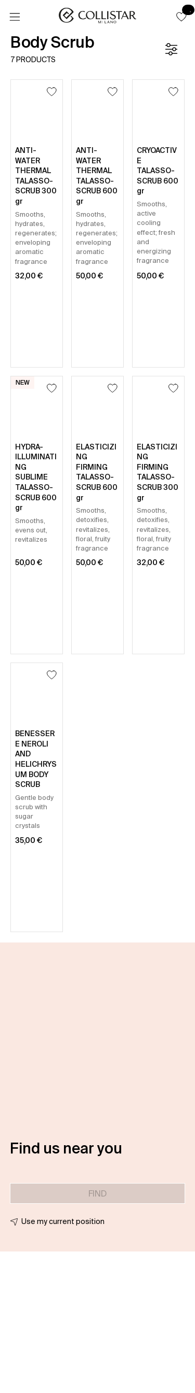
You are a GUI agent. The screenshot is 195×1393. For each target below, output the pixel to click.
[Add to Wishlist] (51, 91)
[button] (181, 16)
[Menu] (14, 17)
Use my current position (63, 1221)
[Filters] (171, 49)
